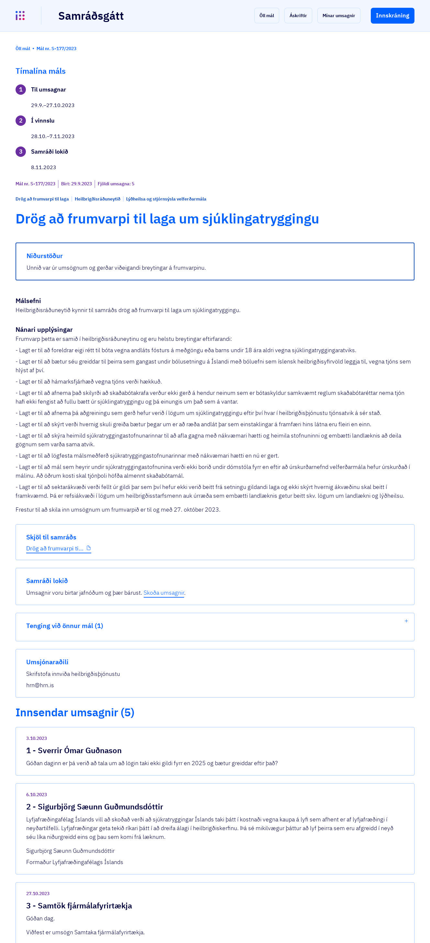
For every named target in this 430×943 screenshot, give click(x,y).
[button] (266, 15)
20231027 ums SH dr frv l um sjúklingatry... (185, 837)
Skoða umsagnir (351, 107)
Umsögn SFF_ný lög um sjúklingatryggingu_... (187, 771)
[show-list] (406, 135)
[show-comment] (299, 623)
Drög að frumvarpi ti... (54, 219)
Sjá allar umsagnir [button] (146, 861)
